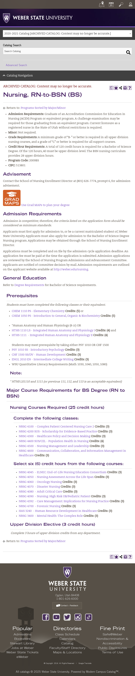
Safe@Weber (112, 634)
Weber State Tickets (22, 652)
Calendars (67, 639)
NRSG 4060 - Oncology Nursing (40, 482)
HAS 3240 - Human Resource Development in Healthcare (58, 511)
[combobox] (67, 33)
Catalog (67, 643)
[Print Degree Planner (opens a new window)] (111, 88)
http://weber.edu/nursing (71, 269)
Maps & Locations (67, 652)
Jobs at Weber (22, 648)
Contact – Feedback (67, 605)
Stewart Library (22, 643)
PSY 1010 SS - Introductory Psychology (38, 350)
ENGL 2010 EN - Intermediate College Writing (42, 359)
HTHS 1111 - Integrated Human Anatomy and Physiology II (52, 335)
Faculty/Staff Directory (67, 648)
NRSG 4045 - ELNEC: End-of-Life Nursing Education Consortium (62, 472)
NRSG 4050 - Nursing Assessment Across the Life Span (56, 477)
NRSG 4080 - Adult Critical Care (40, 491)
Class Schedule (67, 634)
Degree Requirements (29, 285)
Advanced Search (16, 65)
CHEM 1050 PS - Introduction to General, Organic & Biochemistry (56, 316)
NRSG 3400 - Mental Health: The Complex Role (51, 516)
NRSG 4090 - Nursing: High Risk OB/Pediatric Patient (54, 496)
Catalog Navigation (20, 75)
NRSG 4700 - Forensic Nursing (39, 506)
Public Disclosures (112, 648)
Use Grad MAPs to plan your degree (36, 205)
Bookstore (22, 639)
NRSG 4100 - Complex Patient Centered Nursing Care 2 (56, 426)
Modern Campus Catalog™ (102, 671)
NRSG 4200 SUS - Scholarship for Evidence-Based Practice (58, 431)
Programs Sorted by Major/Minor (43, 108)
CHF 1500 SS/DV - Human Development (39, 354)
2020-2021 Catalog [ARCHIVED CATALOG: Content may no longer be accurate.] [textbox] (57, 33)
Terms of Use (112, 652)
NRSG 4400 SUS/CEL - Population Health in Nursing (53, 441)
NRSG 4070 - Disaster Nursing (39, 486)
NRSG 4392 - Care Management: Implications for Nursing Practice (64, 501)
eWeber (22, 657)
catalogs (25, 671)
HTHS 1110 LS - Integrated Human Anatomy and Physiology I (53, 330)
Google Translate (84, 663)
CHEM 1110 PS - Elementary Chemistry (38, 311)
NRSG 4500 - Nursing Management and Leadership (54, 446)
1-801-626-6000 (67, 598)
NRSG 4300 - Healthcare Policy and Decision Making (54, 436)
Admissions (22, 634)
